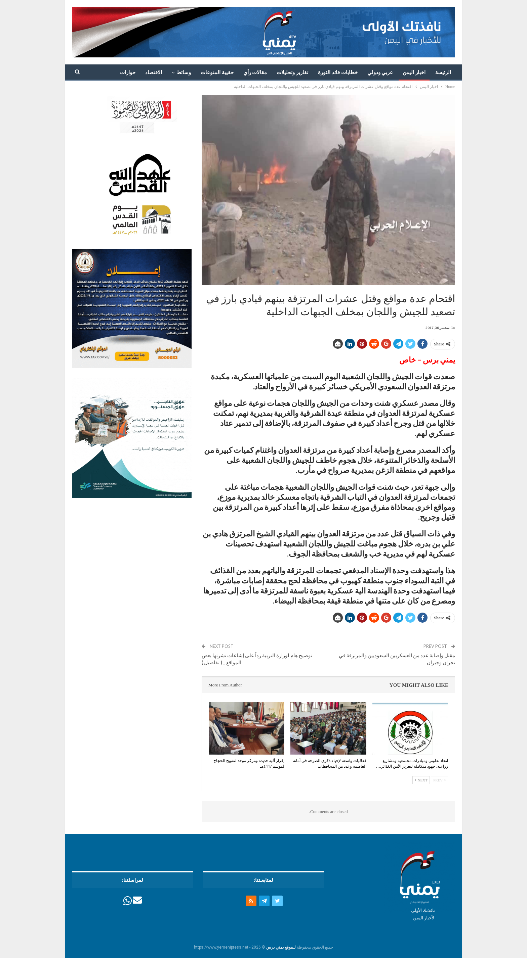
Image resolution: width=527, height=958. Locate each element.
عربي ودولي (380, 72)
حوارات (127, 72)
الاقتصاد (153, 72)
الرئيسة (443, 72)
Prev (439, 780)
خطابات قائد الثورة (338, 72)
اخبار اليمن (414, 72)
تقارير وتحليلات (292, 72)
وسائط (183, 72)
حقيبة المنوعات (217, 72)
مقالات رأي (255, 72)
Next (421, 780)
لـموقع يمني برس (281, 947)
